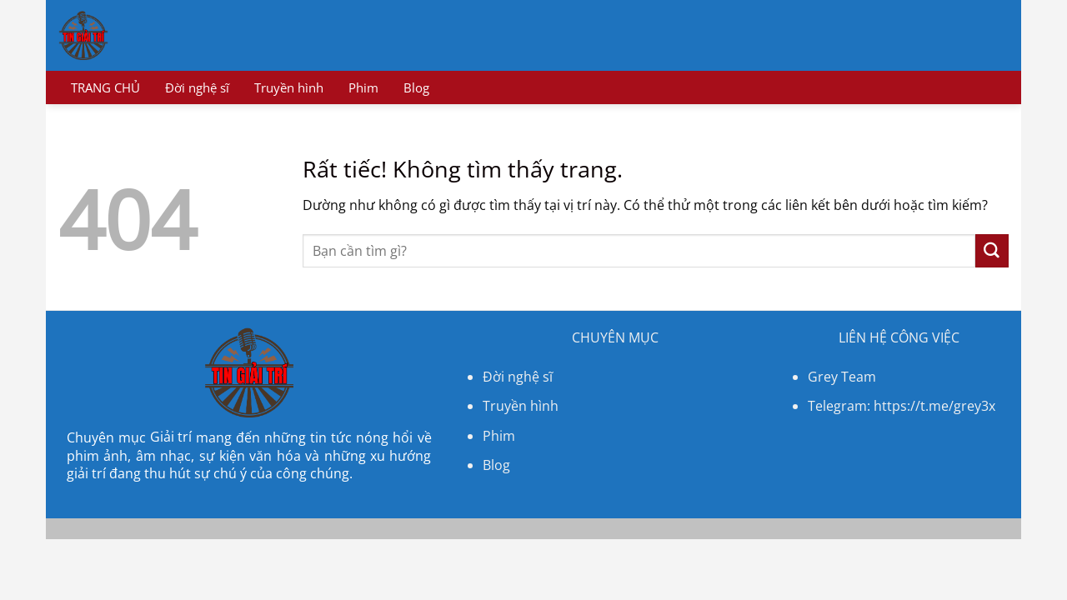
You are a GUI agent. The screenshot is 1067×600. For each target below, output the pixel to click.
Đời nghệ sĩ (197, 87)
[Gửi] (992, 251)
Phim (363, 87)
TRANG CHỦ (105, 87)
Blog (416, 87)
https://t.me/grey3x (934, 406)
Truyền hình (288, 87)
